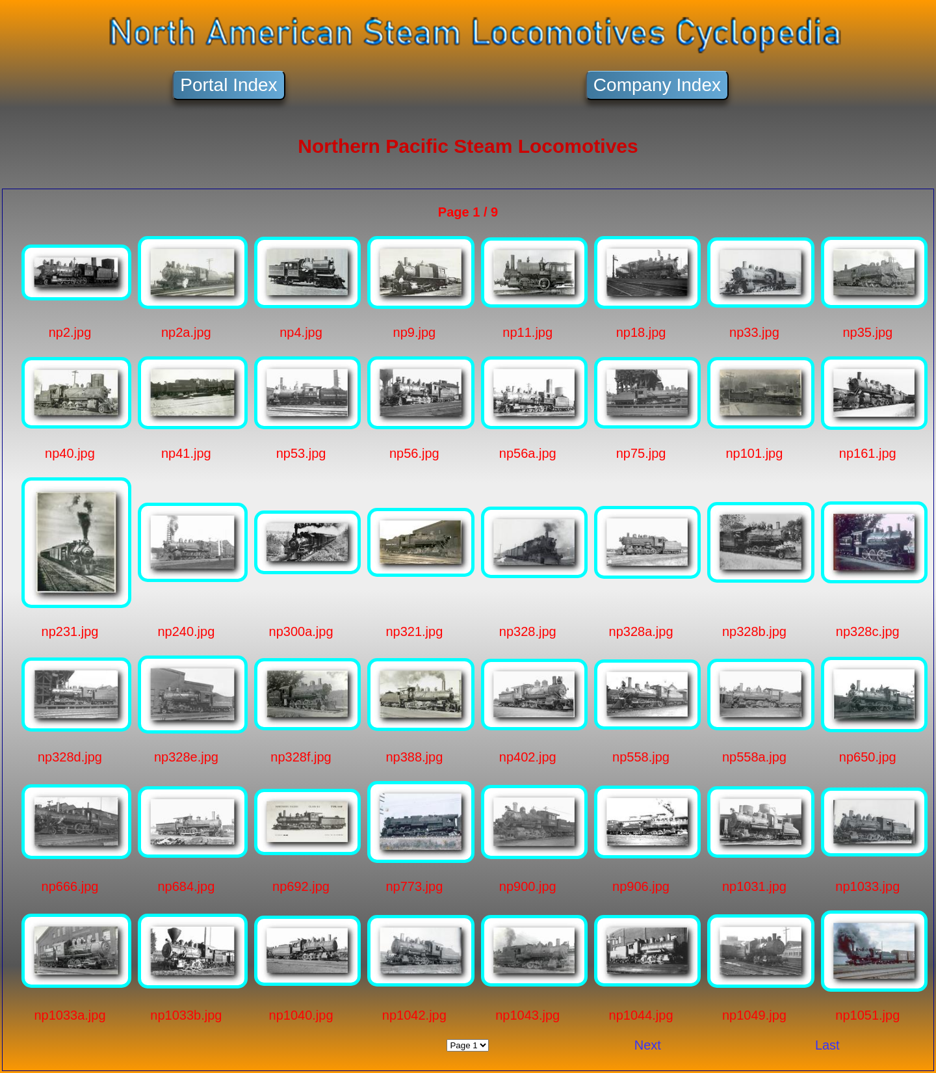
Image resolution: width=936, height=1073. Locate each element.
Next (647, 1045)
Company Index (657, 85)
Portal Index (228, 85)
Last (827, 1045)
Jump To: (468, 1045)
